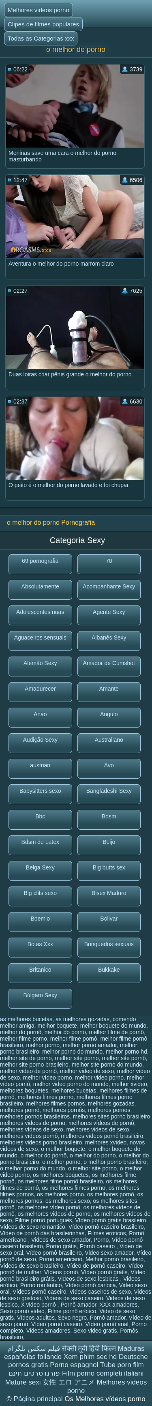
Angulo (109, 714)
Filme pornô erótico (72, 1311)
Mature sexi (23, 1382)
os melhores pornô (110, 1194)
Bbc (40, 816)
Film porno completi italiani (102, 1373)
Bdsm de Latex (40, 842)
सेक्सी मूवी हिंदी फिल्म (89, 1348)
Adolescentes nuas (40, 612)
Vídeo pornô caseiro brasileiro (106, 1227)
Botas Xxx (40, 944)
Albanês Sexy (109, 637)
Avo (109, 765)
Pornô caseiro (98, 1246)
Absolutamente (40, 586)
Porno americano (61, 1259)
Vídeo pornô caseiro (56, 1324)
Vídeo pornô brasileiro (54, 1252)
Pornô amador (78, 1304)
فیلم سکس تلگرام (33, 1348)
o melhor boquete (63, 1149)
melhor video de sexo (87, 1071)
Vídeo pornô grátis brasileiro (110, 1220)
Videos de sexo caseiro (74, 1298)
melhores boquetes (24, 1090)
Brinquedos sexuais (109, 944)
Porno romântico (41, 1285)
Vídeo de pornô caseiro (95, 1265)
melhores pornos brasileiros (35, 1116)
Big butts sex (109, 867)
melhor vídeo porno (47, 1077)
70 (109, 561)
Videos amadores (48, 1330)
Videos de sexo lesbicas (89, 1278)
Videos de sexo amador (60, 1239)
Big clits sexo (40, 893)
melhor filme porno (23, 1038)
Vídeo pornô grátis (104, 1272)
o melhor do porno (93, 1155)
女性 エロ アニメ (68, 1382)
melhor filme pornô (73, 1038)
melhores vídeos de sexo (31, 1129)
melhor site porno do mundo (107, 1064)
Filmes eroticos (107, 1233)
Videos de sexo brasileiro (31, 1265)
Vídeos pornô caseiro (39, 1291)
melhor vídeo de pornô (28, 1071)
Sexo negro (72, 1317)
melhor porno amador (90, 1045)
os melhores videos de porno (54, 1214)
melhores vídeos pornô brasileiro (102, 1136)
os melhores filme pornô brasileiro (60, 1181)
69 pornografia (40, 561)
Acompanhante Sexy (109, 586)
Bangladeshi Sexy (109, 791)
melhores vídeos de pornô (101, 1123)
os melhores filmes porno (73, 1188)
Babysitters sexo (40, 791)
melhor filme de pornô (116, 1032)
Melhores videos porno (38, 9)
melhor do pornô (20, 1032)
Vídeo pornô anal (106, 1324)
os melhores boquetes (61, 1175)
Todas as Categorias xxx (41, 38)
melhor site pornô (124, 1058)
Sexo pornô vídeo (22, 1311)
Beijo (109, 842)
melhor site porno (76, 1058)
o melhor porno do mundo (32, 1168)
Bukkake (109, 969)
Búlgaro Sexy (40, 995)
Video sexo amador (109, 1252)
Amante (109, 688)
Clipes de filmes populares (43, 24)
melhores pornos (109, 1110)
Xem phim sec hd (90, 1357)
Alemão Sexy (40, 663)
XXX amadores (118, 1304)
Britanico (40, 969)
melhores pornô (19, 1110)
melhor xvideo (129, 1084)
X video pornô (39, 1304)
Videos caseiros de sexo (100, 1291)
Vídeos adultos (36, 1317)
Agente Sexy (109, 612)
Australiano (109, 739)
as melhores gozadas (82, 1019)
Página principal (39, 1399)
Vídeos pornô (61, 1272)
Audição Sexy (40, 739)
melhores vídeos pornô (29, 1136)
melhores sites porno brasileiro (111, 1116)
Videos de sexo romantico (32, 1227)
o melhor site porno (92, 1168)
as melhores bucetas (26, 1019)
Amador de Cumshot (109, 663)
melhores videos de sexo (97, 1129)
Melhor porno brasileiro (114, 1259)
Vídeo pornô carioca (90, 1285)
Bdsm (109, 816)
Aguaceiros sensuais (40, 637)
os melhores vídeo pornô (49, 1207)
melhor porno (43, 1045)
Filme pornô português (43, 1220)
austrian (40, 765)
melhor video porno (99, 1077)
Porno (101, 1239)
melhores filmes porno (46, 1097)
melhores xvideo (105, 1142)
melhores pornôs (64, 1110)
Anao (40, 714)
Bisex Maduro (109, 893)
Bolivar (109, 918)
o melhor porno (61, 1162)
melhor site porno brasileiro (34, 1064)
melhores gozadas (111, 1103)
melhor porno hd (126, 1051)
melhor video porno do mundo (71, 1084)
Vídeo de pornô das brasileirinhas (42, 1233)
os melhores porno (60, 1194)
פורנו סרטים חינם (34, 1373)
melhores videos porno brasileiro (41, 1142)
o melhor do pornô (44, 1155)
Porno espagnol (74, 1365)
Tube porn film (122, 1365)
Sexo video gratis (95, 1330)
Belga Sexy (40, 867)
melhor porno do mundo (72, 1051)
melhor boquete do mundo (113, 1025)
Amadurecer (40, 688)
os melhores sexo (67, 1201)
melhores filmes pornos (55, 1103)
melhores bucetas (73, 1090)
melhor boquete (57, 1025)
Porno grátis (61, 1246)
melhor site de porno (26, 1058)
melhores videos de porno (32, 1123)
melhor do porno (65, 1032)
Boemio (40, 918)
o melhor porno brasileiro (114, 1162)
